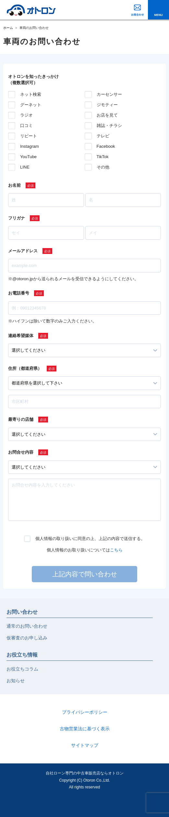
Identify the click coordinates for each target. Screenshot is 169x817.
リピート (28, 135)
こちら (116, 549)
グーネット (30, 104)
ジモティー (107, 104)
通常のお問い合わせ (26, 626)
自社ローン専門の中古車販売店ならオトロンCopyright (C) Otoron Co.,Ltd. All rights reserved (85, 780)
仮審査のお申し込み (26, 637)
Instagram (29, 146)
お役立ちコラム (22, 669)
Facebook (106, 146)
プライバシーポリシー (84, 712)
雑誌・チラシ (109, 125)
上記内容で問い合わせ (84, 574)
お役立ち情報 (22, 655)
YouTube (28, 156)
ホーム (8, 28)
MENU (158, 15)
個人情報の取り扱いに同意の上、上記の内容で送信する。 (90, 538)
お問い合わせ (22, 612)
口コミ (26, 125)
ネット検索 (30, 94)
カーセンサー (109, 94)
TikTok (103, 156)
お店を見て (107, 115)
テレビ (103, 135)
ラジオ (26, 115)
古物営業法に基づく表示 (85, 728)
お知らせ (15, 680)
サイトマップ (84, 745)
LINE (25, 167)
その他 (103, 167)
